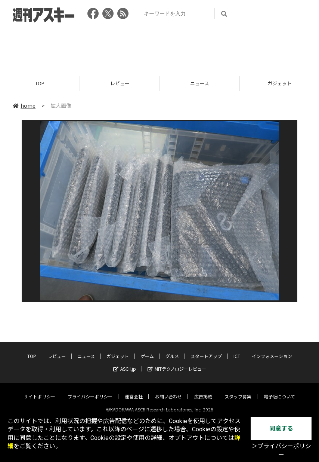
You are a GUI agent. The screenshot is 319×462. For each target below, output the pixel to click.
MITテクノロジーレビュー (177, 362)
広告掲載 (203, 390)
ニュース (199, 83)
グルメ (172, 349)
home (24, 105)
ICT (236, 349)
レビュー (120, 83)
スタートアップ (206, 349)
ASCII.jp (124, 362)
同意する (281, 428)
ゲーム (147, 349)
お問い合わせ (168, 390)
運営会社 (134, 390)
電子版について (279, 390)
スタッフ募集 (237, 390)
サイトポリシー (39, 390)
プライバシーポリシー (90, 390)
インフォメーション (272, 349)
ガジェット (117, 349)
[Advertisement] (159, 47)
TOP (39, 83)
